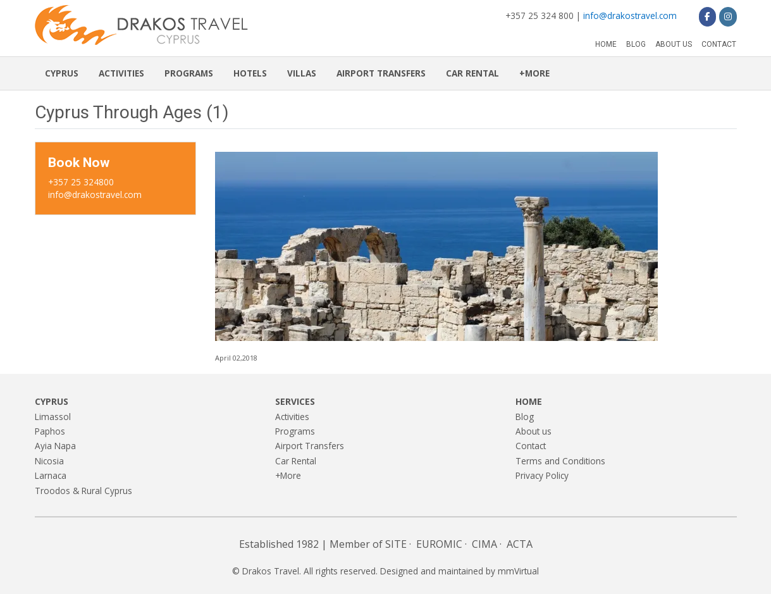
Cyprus (61, 73)
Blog (636, 44)
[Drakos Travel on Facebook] (707, 16)
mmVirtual (518, 571)
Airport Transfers (381, 73)
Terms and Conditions (560, 461)
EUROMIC (439, 544)
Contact (718, 44)
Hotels (250, 73)
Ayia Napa (55, 446)
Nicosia (49, 461)
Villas (301, 73)
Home (606, 44)
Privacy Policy (542, 475)
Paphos (50, 431)
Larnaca (50, 475)
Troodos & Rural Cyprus (83, 491)
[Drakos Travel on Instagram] (727, 16)
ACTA (520, 544)
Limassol (53, 417)
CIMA (484, 544)
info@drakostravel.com (630, 15)
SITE (396, 544)
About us (673, 44)
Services (295, 401)
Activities (121, 73)
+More (534, 73)
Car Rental (472, 73)
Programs (188, 73)
